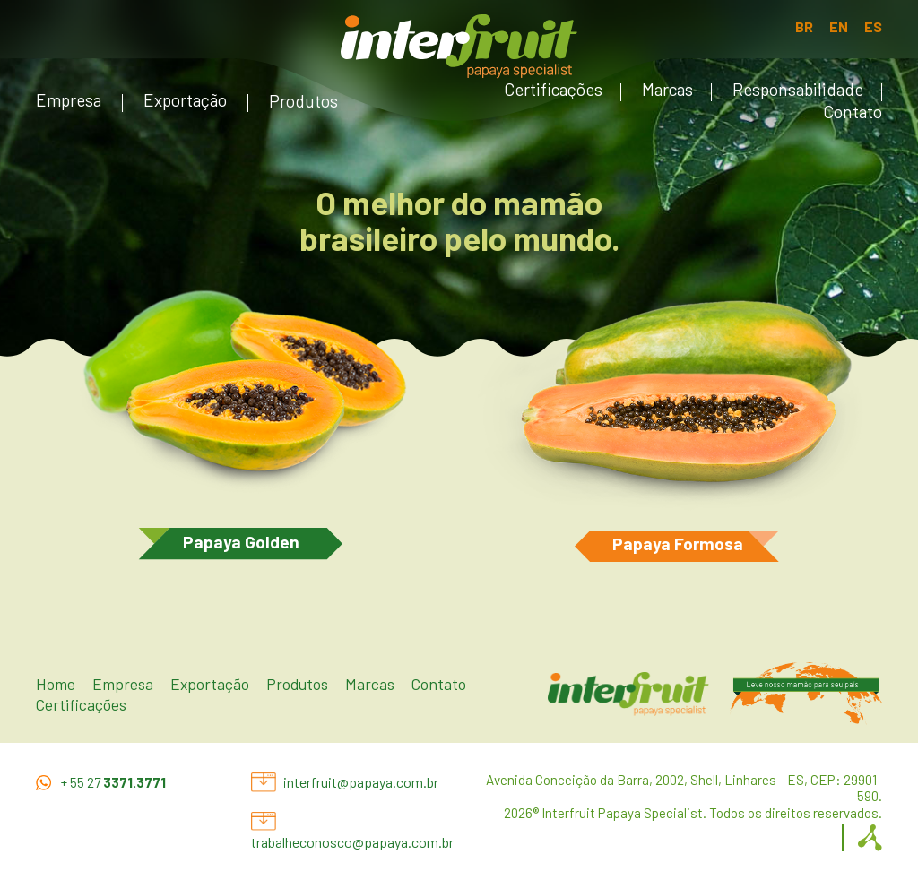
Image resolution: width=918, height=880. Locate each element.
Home (55, 684)
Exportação (185, 100)
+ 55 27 (113, 782)
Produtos (303, 101)
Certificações (553, 89)
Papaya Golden (241, 541)
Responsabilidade (797, 89)
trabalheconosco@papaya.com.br (352, 841)
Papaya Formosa (677, 543)
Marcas (667, 89)
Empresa (68, 100)
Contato (852, 111)
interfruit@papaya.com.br (360, 781)
